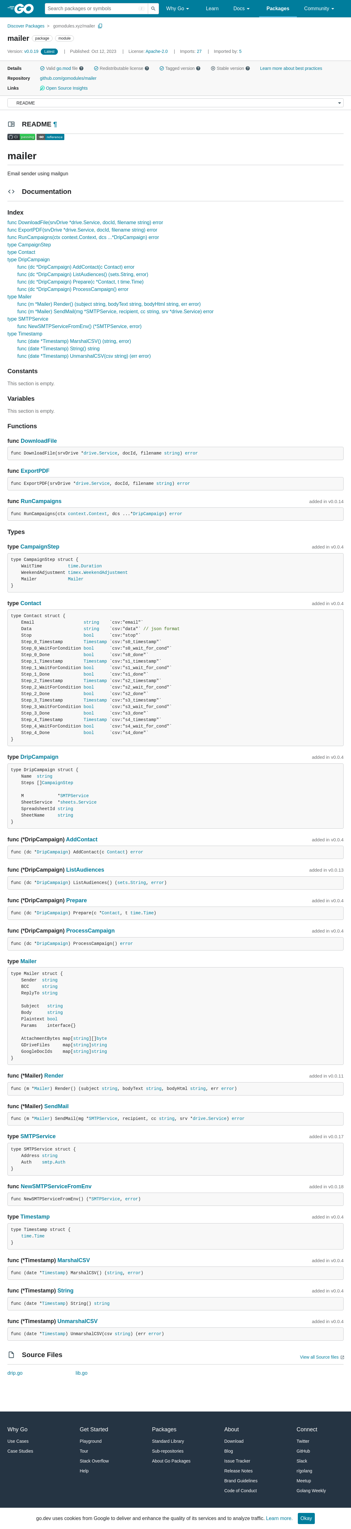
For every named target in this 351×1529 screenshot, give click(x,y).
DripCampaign (148, 513)
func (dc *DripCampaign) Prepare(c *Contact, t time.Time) (80, 281)
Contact (30, 603)
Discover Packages (26, 25)
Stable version (230, 68)
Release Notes (238, 1470)
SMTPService (74, 795)
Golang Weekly (311, 1490)
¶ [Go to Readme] (55, 124)
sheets (68, 802)
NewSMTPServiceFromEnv (56, 1186)
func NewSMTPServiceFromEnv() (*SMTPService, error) (79, 326)
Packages (278, 8)
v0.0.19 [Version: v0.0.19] (23, 51)
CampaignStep (39, 547)
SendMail (56, 1106)
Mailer (75, 579)
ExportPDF (35, 471)
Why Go (178, 8)
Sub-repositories (168, 1451)
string (172, 453)
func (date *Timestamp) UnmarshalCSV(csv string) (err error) (84, 356)
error (191, 453)
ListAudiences (85, 870)
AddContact (81, 839)
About (231, 1429)
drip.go (15, 1373)
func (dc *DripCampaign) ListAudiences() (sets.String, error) (82, 274)
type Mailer (19, 296)
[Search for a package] (96, 8)
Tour (84, 1451)
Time (148, 913)
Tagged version (180, 68)
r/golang (304, 1470)
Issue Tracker (237, 1461)
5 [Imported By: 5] (228, 51)
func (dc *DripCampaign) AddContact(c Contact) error (76, 267)
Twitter (303, 1441)
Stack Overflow (94, 1461)
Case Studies (20, 1451)
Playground (91, 1441)
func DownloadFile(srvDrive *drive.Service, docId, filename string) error (85, 222)
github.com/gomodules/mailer (68, 78)
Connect (307, 1429)
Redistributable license (121, 68)
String (138, 882)
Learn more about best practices (291, 68)
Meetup (304, 1480)
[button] (42, 68)
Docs (242, 8)
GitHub (303, 1451)
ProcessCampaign (90, 931)
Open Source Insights (64, 88)
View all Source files (319, 1357)
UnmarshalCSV (78, 1321)
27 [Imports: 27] (191, 51)
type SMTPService (27, 319)
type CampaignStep (29, 244)
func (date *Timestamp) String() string (58, 348)
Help (84, 1470)
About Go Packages (171, 1461)
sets (122, 882)
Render (53, 1076)
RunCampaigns (41, 501)
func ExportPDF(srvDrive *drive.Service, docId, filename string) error (82, 230)
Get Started (94, 1429)
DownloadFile (39, 441)
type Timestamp (24, 333)
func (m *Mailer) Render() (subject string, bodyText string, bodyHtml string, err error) (109, 304)
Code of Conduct (240, 1490)
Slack (302, 1461)
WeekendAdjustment (105, 572)
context (77, 513)
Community (320, 8)
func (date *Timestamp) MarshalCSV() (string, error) (74, 341)
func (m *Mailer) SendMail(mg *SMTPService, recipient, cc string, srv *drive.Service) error (115, 311)
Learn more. (279, 1518)
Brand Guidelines (240, 1480)
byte (101, 1038)
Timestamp (95, 641)
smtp (47, 1162)
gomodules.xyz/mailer (74, 25)
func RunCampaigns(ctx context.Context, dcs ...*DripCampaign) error (83, 237)
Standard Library (168, 1441)
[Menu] (175, 102)
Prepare (76, 900)
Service (108, 453)
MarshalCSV (74, 1260)
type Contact (21, 252)
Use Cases (17, 1441)
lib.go (82, 1373)
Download (233, 1441)
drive (89, 453)
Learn (212, 8)
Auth (60, 1162)
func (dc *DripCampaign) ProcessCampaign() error (72, 289)
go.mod (64, 68)
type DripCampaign (28, 259)
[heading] (26, 9)
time (73, 566)
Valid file (62, 68)
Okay (306, 1518)
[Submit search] (153, 8)
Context (98, 513)
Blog (228, 1451)
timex (74, 572)
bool (88, 635)
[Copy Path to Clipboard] (100, 26)
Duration (91, 566)
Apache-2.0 (157, 51)
